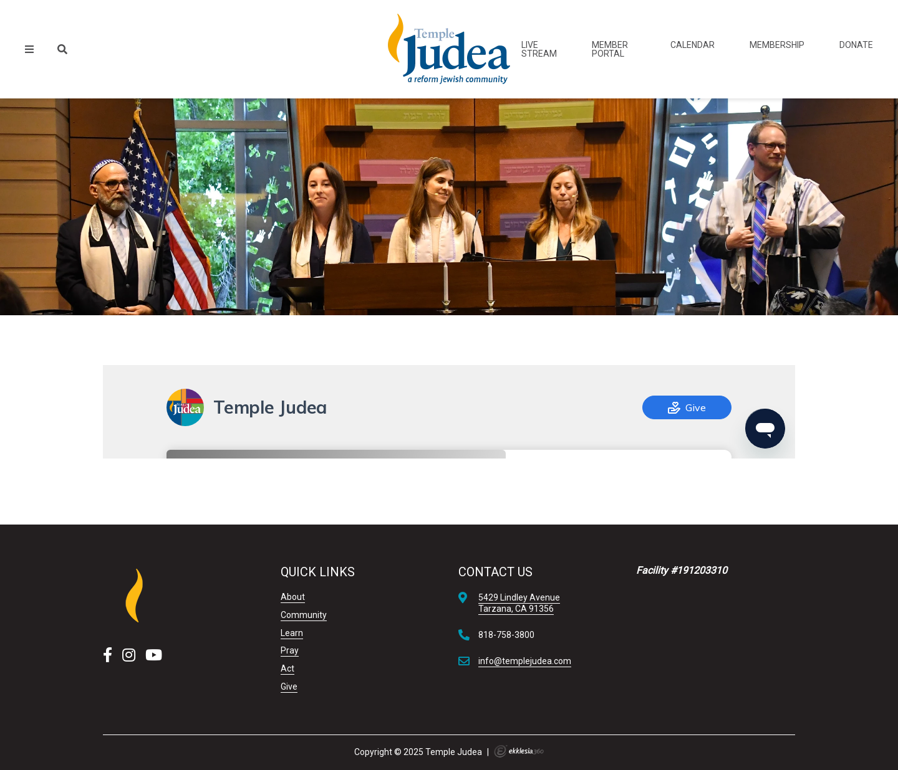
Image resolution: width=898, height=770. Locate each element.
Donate (856, 45)
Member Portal (610, 49)
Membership (777, 45)
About (293, 597)
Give (289, 687)
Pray (290, 650)
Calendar (692, 45)
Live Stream (539, 49)
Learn (292, 633)
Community (304, 615)
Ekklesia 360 (519, 751)
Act (287, 668)
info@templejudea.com (524, 661)
